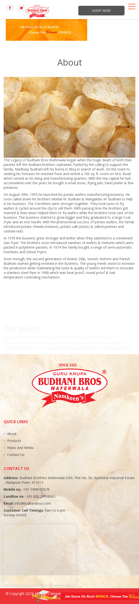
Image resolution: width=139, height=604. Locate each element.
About (12, 433)
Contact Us (16, 454)
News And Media (20, 447)
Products (14, 440)
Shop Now (101, 10)
